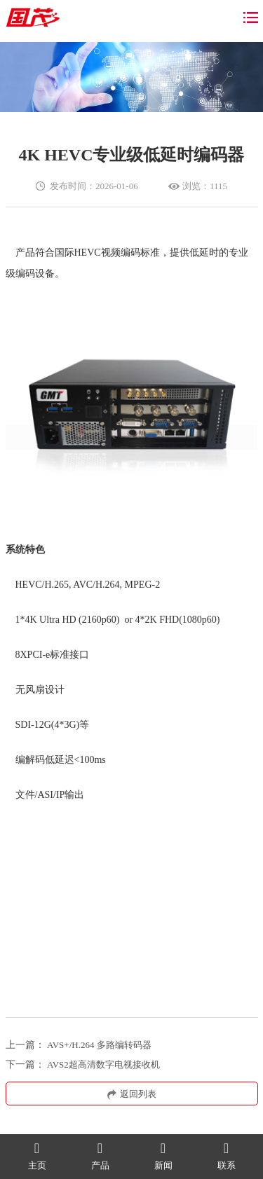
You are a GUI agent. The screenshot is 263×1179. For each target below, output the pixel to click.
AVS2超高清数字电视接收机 (103, 1064)
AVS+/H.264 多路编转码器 (99, 1045)
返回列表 (131, 1094)
